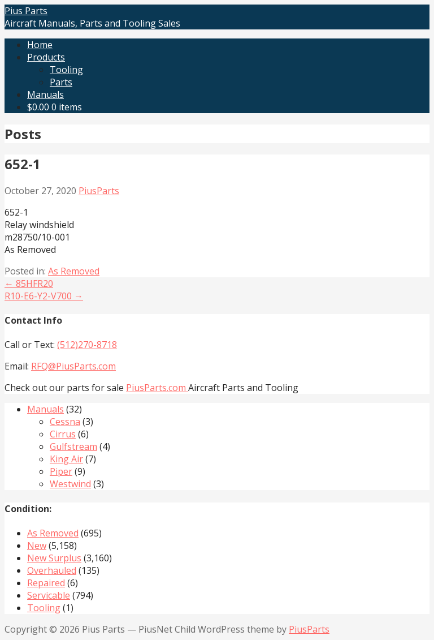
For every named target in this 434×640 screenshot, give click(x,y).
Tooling (66, 69)
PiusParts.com (157, 387)
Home (40, 44)
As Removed (73, 271)
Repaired (46, 583)
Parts (61, 82)
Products (46, 57)
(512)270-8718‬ (87, 344)
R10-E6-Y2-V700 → (44, 296)
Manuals (45, 94)
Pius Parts (26, 11)
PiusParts (99, 190)
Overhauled (51, 570)
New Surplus (54, 558)
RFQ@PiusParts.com (73, 366)
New (36, 545)
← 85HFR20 (29, 283)
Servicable (48, 595)
